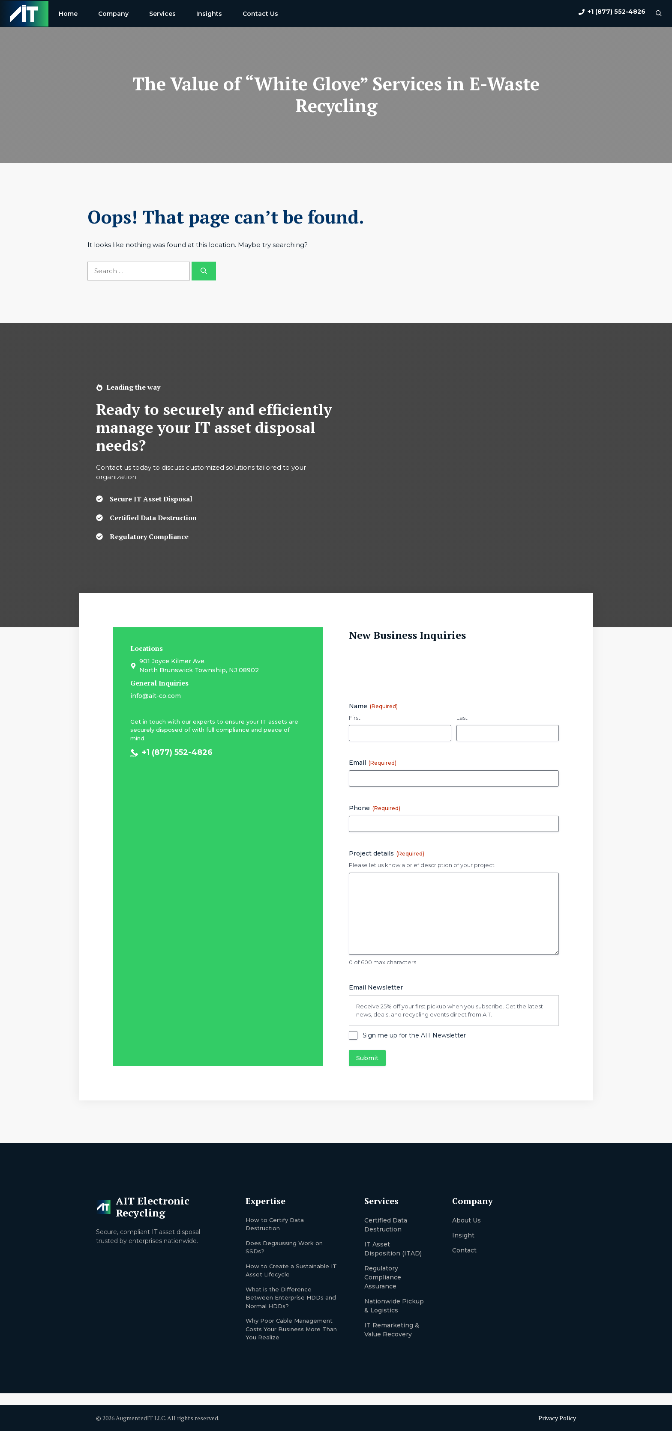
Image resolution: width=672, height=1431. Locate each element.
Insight (463, 1235)
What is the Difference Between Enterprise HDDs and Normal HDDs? (291, 1297)
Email (372, 762)
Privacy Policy (557, 1418)
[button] (658, 14)
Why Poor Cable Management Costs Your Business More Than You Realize (291, 1329)
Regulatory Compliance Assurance (382, 1277)
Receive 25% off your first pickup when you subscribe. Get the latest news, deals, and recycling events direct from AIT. (449, 1010)
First (354, 717)
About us (466, 1220)
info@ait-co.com (155, 696)
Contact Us (260, 14)
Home (68, 14)
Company (113, 14)
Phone (374, 808)
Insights (209, 14)
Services (162, 14)
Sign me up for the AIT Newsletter (414, 1035)
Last (462, 717)
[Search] (204, 271)
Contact (464, 1250)
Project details (386, 853)
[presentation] (414, 668)
